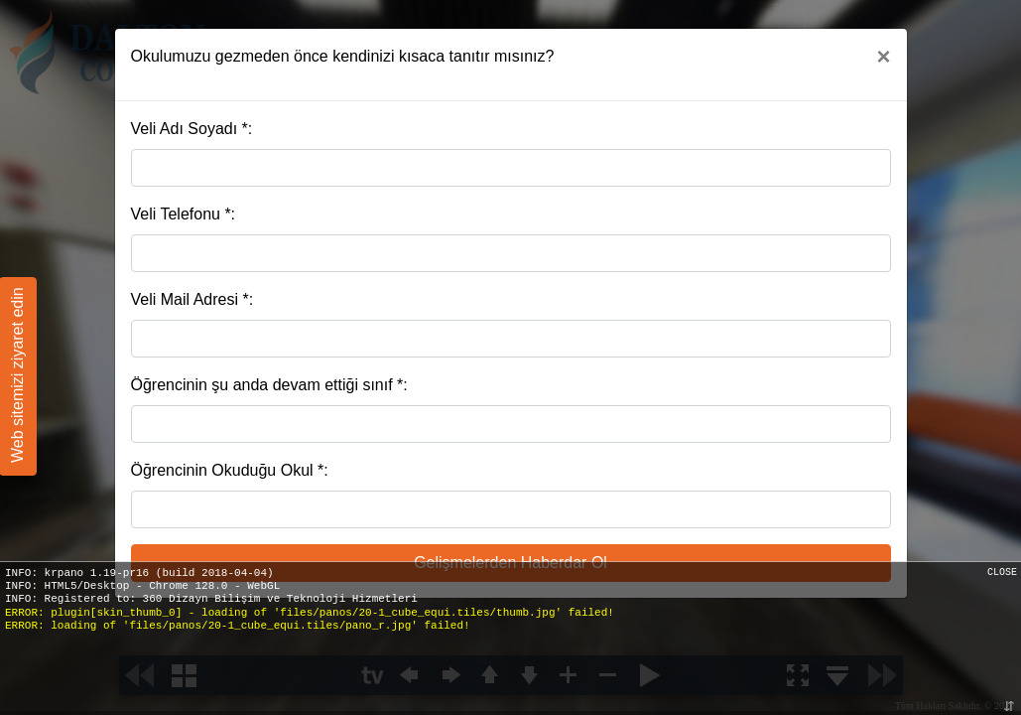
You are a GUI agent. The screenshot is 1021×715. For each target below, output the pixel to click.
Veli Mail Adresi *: (192, 299)
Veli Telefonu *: (183, 214)
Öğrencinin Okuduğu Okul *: (229, 470)
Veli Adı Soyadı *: (192, 128)
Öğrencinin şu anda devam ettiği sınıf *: (269, 384)
